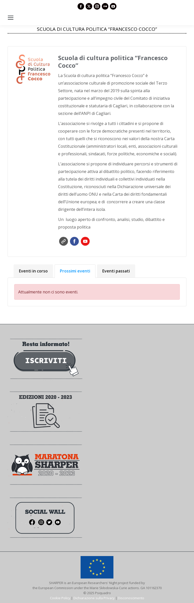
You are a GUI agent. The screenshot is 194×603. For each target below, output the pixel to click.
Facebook (74, 241)
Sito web (63, 241)
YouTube (85, 241)
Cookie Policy (60, 598)
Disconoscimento (131, 598)
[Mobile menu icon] (11, 18)
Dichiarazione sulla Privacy (94, 598)
